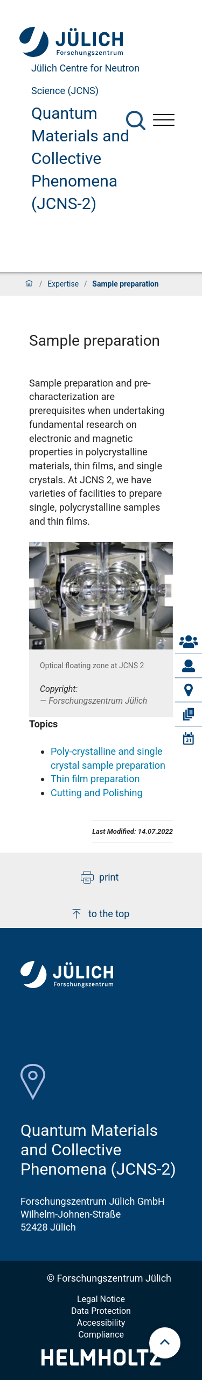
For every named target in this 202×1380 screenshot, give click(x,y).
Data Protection (101, 1311)
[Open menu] (164, 121)
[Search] (135, 120)
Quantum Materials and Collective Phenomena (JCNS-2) (80, 158)
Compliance (101, 1334)
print (100, 877)
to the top (99, 913)
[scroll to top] (164, 1342)
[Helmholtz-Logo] (101, 1362)
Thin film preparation (95, 778)
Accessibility (101, 1323)
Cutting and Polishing (97, 792)
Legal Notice (101, 1299)
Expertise (63, 284)
